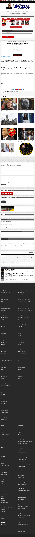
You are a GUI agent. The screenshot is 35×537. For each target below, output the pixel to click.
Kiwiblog (2, 430)
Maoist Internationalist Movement (23, 506)
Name (2, 176)
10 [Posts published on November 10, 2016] (17, 257)
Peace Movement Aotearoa (5, 474)
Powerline (2, 371)
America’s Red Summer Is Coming (6, 221)
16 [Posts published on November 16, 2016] (12, 259)
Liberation (2, 463)
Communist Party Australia (22, 436)
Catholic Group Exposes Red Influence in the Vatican (25, 110)
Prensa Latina (3, 496)
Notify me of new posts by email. (6, 182)
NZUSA (2, 470)
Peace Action (20, 349)
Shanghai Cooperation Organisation (23, 482)
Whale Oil (2, 439)
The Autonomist (3, 387)
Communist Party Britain (4, 502)
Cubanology (2, 319)
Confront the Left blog (4, 315)
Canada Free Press (3, 306)
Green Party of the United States (22, 324)
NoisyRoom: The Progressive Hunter (6, 360)
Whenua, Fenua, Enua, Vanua (22, 486)
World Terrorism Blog (4, 419)
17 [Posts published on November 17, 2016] (17, 259)
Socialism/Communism (17, 41)
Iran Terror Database (4, 342)
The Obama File (3, 394)
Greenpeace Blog (3, 454)
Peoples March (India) (21, 477)
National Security (20, 87)
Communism (6, 87)
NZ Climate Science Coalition (5, 436)
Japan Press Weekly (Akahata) (22, 457)
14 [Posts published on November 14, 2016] (3, 259)
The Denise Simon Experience (5, 56)
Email (2, 178)
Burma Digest (20, 430)
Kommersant (3, 511)
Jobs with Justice (20, 331)
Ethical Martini (3, 445)
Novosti (2, 516)
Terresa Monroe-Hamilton (13, 91)
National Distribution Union (5, 465)
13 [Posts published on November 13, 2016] (31, 257)
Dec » (3, 264)
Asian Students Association (22, 427)
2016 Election (10, 41)
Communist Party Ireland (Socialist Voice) (7, 507)
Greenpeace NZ (3, 456)
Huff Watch (2, 335)
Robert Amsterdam (4, 376)
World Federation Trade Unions (22, 526)
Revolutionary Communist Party (22, 358)
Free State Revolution (4, 328)
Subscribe (20, 2)
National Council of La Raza (22, 340)
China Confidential (3, 310)
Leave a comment (20, 44)
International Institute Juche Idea (22, 452)
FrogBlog (2, 447)
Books (17, 2)
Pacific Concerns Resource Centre (23, 473)
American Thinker (3, 294)
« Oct (1, 264)
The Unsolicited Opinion (4, 405)
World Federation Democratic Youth (23, 524)
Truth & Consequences (4, 410)
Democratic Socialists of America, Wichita (24, 315)
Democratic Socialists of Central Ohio (23, 317)
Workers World (20, 378)
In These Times (20, 326)
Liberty (13, 41)
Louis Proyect (20, 335)
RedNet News (20, 513)
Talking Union (20, 365)
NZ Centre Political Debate (5, 434)
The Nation (19, 371)
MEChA (19, 337)
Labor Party (19, 333)
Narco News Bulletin (4, 494)
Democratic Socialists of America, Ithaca (23, 308)
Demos (19, 319)
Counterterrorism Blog (4, 317)
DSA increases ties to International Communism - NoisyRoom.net (10, 245)
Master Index (24, 13)
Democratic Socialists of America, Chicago (24, 303)
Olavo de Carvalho (3, 362)
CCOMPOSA (19, 432)
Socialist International (21, 517)
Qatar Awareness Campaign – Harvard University (25, 155)
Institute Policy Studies (21, 328)
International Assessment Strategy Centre (7, 340)
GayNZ (2, 449)
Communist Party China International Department (25, 441)
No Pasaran (2, 358)
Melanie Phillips (3, 351)
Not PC (2, 432)
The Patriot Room (3, 396)
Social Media (25, 2)
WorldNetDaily (3, 421)
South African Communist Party (5, 526)
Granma (2, 492)
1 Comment (11, 274)
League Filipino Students (21, 466)
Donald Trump (10, 87)
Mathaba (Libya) (3, 524)
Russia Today (3, 518)
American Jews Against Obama (5, 292)
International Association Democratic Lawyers (24, 497)
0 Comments (11, 270)
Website (2, 179)
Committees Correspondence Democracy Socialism (25, 290)
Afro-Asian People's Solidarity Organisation (24, 490)
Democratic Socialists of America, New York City (25, 310)
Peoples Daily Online (21, 475)
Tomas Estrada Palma (4, 408)
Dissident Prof (3, 324)
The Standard (3, 481)
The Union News (3, 403)
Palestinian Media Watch (4, 365)
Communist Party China (21, 439)
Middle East (14, 87)
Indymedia (2, 458)
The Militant (19, 369)
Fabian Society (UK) (4, 509)
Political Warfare (3, 367)
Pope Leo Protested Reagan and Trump (6, 224)
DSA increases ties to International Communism (8, 227)
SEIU (18, 360)
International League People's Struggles (23, 499)
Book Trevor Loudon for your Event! (14, 13)
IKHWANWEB (20, 450)
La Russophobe (3, 349)
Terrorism (27, 87)
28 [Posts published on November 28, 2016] (3, 262)
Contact (12, 11)
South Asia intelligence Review (5, 385)
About (8, 11)
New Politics (19, 344)
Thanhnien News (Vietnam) (22, 484)
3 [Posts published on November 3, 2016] (17, 255)
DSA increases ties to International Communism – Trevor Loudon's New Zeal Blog (12, 248)
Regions (23, 11)
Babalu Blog (2, 301)
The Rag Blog (20, 374)
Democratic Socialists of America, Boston (24, 301)
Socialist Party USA (20, 362)
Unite (2, 483)
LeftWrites (19, 468)
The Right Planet (3, 399)
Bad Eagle (2, 303)
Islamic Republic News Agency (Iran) (23, 455)
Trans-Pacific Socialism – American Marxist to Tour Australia (14, 273)
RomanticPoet (3, 378)
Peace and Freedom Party (21, 351)
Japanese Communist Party (22, 459)
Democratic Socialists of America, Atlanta (24, 299)
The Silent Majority (4, 401)
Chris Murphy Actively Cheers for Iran (6, 243)
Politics (25, 87)
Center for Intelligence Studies (5, 308)
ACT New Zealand (3, 427)
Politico (2, 369)
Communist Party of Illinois (22, 294)
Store (16, 11)
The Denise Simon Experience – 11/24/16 (17, 43)
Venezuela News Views (4, 417)
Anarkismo (19, 492)
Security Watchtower (4, 383)
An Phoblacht (3, 500)
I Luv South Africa (3, 337)
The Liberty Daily (3, 392)
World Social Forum (20, 529)
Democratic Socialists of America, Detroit (24, 306)
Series (27, 11)
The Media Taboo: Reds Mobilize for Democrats (8, 140)
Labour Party (3, 461)
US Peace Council (20, 376)
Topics (19, 11)
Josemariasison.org (21, 461)
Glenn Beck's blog (3, 333)
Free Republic (3, 326)
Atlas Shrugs (3, 297)
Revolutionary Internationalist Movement (24, 515)
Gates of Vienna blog (4, 331)
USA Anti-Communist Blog (5, 412)
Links (18, 470)
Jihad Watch (3, 344)
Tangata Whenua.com (4, 479)
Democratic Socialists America (22, 297)
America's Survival (3, 290)
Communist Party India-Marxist (22, 443)
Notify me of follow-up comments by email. (8, 181)
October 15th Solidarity (4, 472)
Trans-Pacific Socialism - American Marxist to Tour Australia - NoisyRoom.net (12, 240)
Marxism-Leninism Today (21, 508)
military (17, 87)
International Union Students (22, 501)
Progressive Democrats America (22, 353)
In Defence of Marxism (21, 495)
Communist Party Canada (21, 292)
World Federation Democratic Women (23, 522)
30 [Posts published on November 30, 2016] (12, 262)
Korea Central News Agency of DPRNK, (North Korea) (25, 464)
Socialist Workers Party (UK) (5, 520)
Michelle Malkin (3, 353)
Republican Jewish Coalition (5, 374)
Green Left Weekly (20, 448)
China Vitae (19, 434)
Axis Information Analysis (4, 299)
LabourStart (19, 504)
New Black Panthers (21, 342)
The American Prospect (21, 367)
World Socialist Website (21, 531)
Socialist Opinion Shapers (23, 41)
